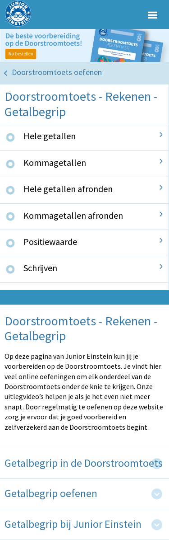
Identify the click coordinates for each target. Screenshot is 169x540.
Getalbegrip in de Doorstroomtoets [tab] (84, 463)
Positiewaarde (50, 241)
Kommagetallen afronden (73, 215)
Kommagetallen (54, 162)
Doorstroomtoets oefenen (57, 72)
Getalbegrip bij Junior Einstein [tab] (73, 524)
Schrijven (40, 267)
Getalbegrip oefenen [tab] (51, 493)
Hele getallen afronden (68, 188)
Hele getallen (49, 135)
